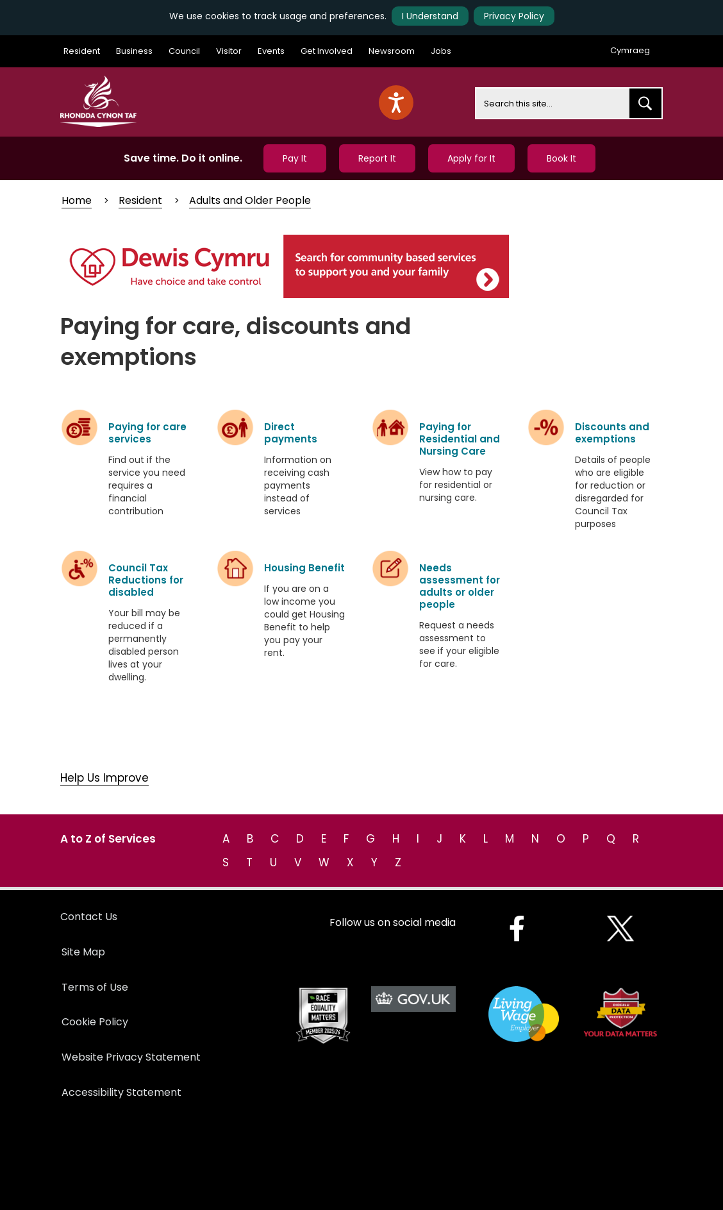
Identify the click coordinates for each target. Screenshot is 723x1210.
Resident (81, 51)
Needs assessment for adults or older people (459, 586)
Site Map (83, 952)
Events (271, 51)
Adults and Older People (250, 200)
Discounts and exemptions (612, 433)
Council (184, 51)
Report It (377, 158)
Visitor (229, 51)
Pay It (295, 158)
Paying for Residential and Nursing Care (459, 439)
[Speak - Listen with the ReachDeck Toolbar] (396, 102)
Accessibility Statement (121, 1092)
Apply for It (471, 158)
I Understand (430, 16)
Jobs (441, 51)
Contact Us (88, 916)
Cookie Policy (95, 1021)
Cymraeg (630, 50)
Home (77, 200)
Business (134, 51)
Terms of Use (95, 987)
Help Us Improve (104, 778)
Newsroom (392, 51)
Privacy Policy (514, 16)
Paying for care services (147, 433)
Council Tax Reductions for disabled (145, 580)
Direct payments (290, 433)
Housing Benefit (304, 568)
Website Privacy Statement (131, 1057)
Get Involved (327, 51)
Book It (561, 158)
